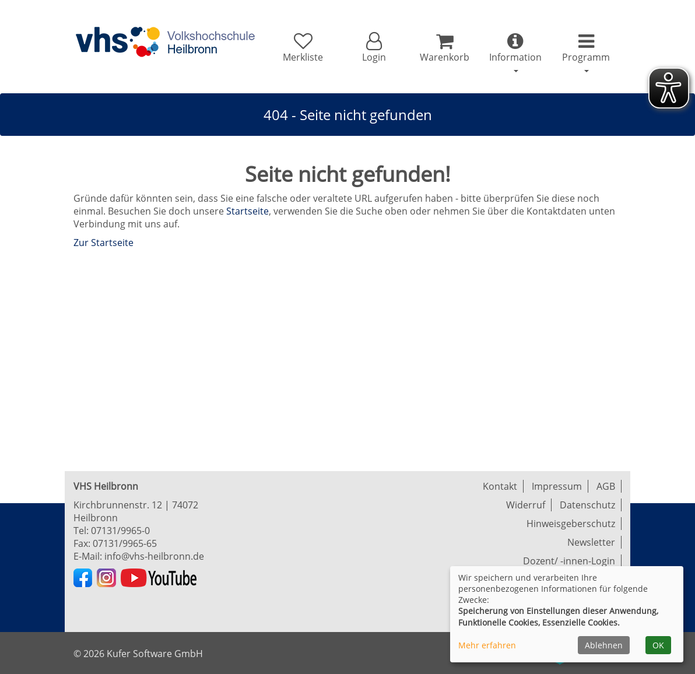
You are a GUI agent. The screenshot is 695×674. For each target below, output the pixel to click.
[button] (373, 47)
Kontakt (500, 486)
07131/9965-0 (120, 530)
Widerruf (525, 505)
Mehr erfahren (487, 645)
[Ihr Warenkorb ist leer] (444, 47)
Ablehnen (604, 645)
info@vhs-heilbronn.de (154, 556)
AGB (605, 486)
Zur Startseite (103, 242)
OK (658, 645)
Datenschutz (587, 505)
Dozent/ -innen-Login (569, 560)
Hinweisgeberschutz (570, 523)
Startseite (247, 211)
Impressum (557, 486)
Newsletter (591, 542)
